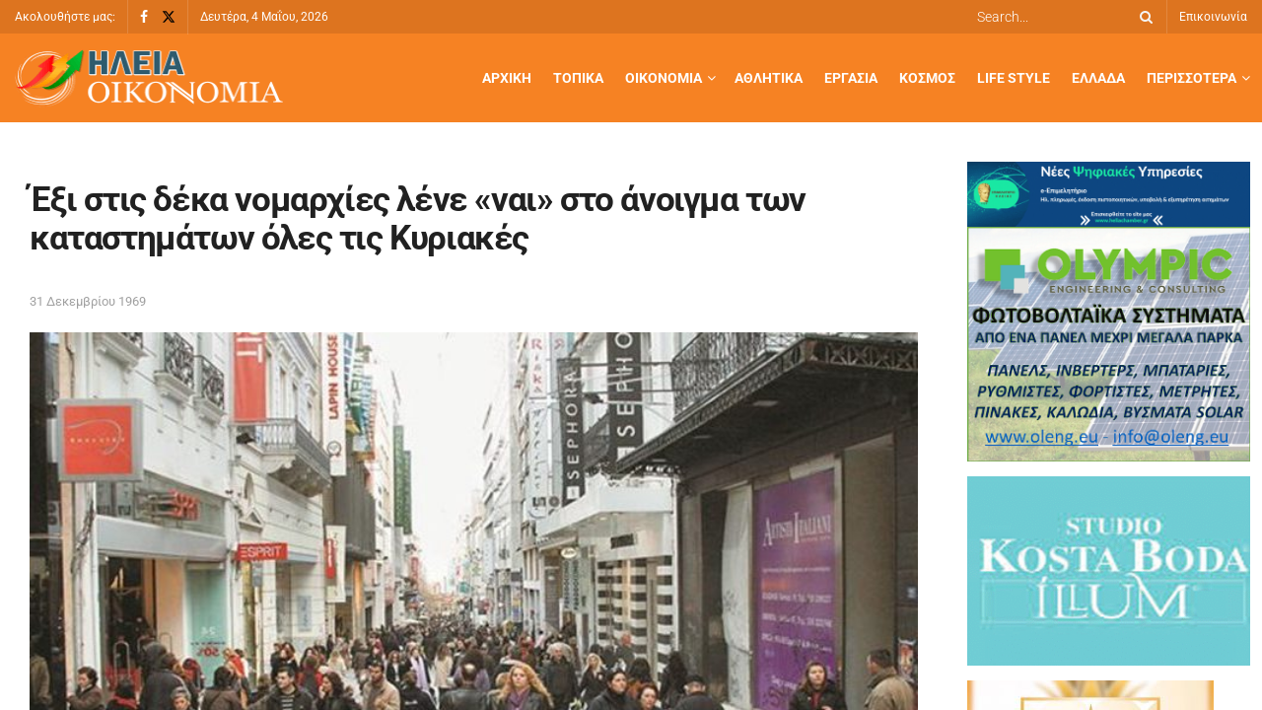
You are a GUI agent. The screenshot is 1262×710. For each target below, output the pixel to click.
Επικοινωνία (1213, 17)
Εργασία (850, 78)
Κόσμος (927, 78)
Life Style (1013, 78)
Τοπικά (578, 78)
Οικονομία (663, 78)
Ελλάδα (1098, 78)
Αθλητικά (769, 78)
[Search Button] (1143, 17)
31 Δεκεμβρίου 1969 (88, 301)
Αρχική (506, 78)
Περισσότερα (1191, 78)
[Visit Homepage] (149, 78)
